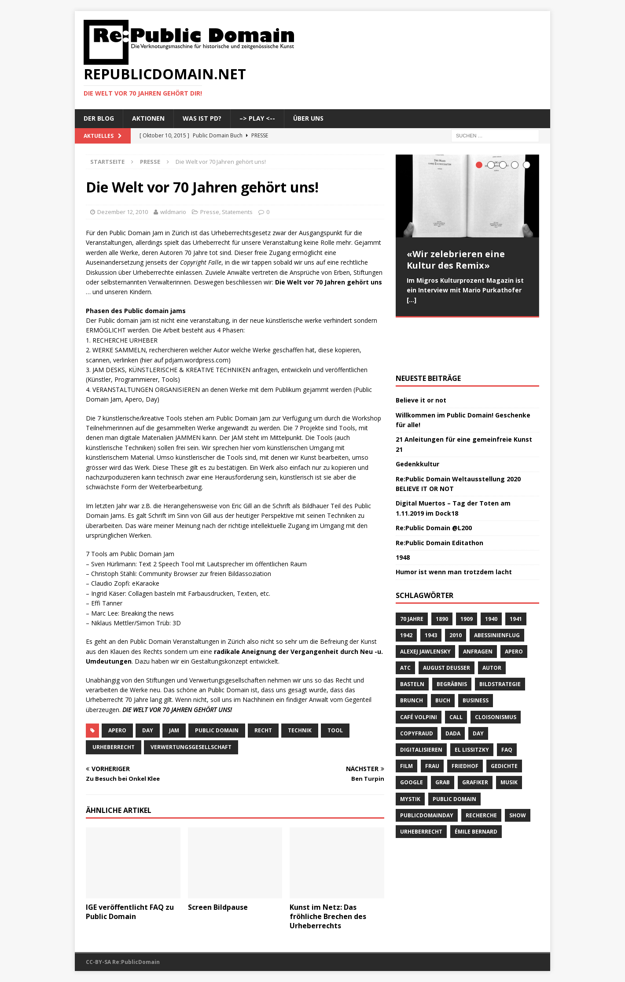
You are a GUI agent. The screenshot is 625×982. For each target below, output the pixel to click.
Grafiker (475, 737)
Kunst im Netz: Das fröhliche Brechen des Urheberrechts (328, 916)
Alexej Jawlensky (425, 605)
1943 (431, 589)
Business (476, 655)
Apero (117, 730)
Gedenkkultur (417, 418)
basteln (412, 638)
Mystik (410, 753)
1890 (442, 573)
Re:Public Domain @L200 (434, 482)
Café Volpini (418, 671)
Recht (263, 730)
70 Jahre (411, 573)
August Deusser (446, 622)
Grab (442, 737)
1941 (516, 573)
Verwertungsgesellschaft (191, 747)
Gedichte (504, 720)
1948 (403, 511)
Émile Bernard (476, 786)
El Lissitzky (472, 704)
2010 (455, 589)
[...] (411, 299)
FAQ (506, 704)
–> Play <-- (257, 118)
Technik (300, 730)
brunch (411, 655)
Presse (209, 212)
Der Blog (99, 118)
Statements (237, 212)
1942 (406, 589)
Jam (174, 730)
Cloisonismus (495, 671)
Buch (442, 655)
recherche (481, 769)
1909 (466, 573)
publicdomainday (426, 769)
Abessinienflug (497, 589)
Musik (509, 737)
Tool (335, 730)
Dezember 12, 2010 (122, 212)
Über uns (308, 118)
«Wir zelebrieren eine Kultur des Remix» (456, 259)
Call (456, 671)
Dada (452, 687)
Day (147, 730)
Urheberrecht (113, 747)
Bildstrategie (500, 638)
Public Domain (217, 730)
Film (406, 720)
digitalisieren (421, 704)
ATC (405, 622)
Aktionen (148, 118)
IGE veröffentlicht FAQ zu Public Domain (130, 911)
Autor (491, 622)
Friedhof (465, 720)
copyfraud (416, 687)
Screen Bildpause (218, 907)
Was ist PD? (202, 118)
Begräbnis (452, 638)
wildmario (173, 212)
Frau (432, 720)
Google (411, 737)
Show (517, 769)
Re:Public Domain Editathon (439, 497)
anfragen (478, 605)
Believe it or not (421, 355)
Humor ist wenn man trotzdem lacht (454, 526)
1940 (491, 573)
